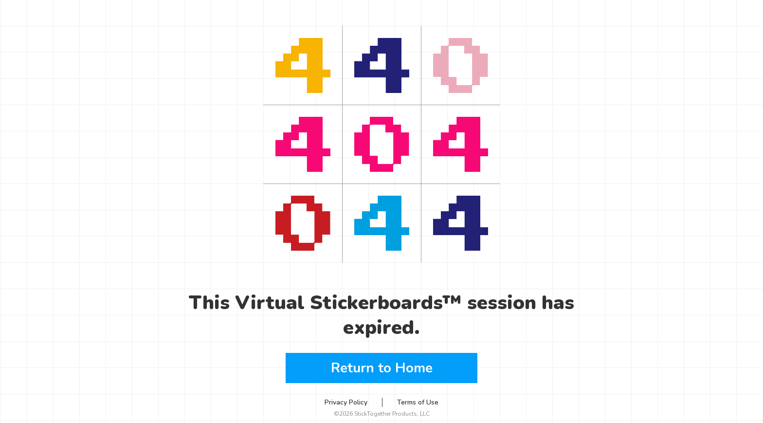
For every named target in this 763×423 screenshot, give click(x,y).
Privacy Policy (346, 402)
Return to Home (382, 368)
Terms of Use (417, 402)
